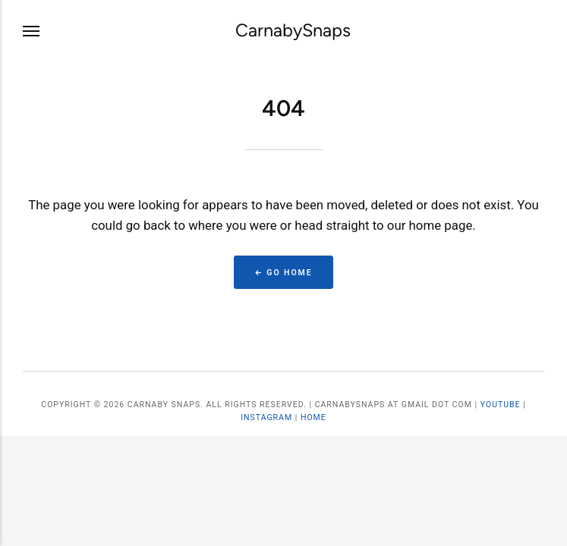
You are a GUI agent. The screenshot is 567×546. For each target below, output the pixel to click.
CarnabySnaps (293, 30)
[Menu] (32, 30)
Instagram (266, 417)
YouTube (500, 405)
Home (313, 417)
